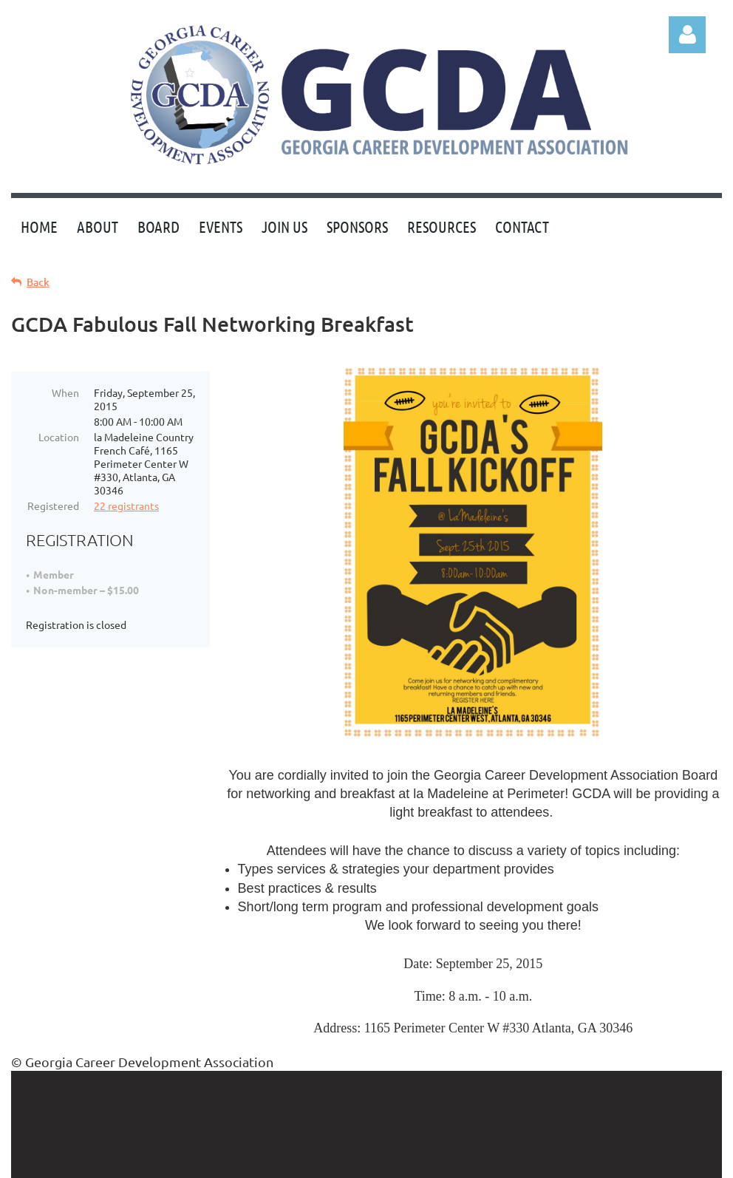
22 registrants (126, 505)
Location (58, 436)
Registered (53, 505)
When (65, 392)
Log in (687, 34)
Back (38, 282)
